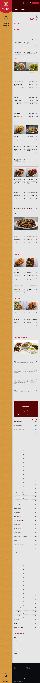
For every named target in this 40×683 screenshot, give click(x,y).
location (6, 21)
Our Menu (15, 668)
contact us (6, 25)
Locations (15, 669)
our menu (6, 18)
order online (6, 23)
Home (6, 16)
